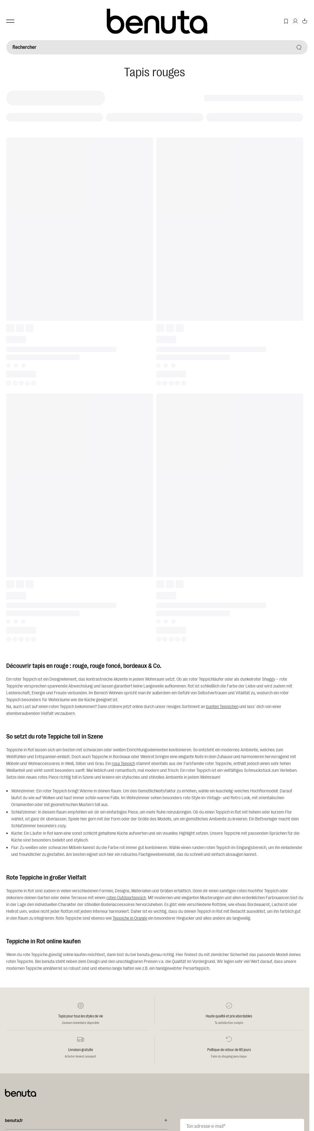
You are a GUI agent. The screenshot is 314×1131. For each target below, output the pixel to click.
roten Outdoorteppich (126, 897)
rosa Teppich (123, 763)
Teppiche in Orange (130, 918)
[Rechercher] (157, 47)
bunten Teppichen (222, 706)
